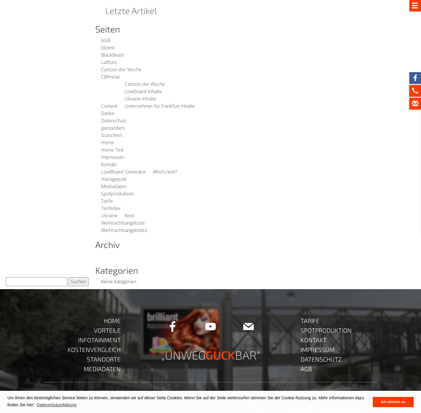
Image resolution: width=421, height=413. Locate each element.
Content (109, 106)
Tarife (107, 201)
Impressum (113, 157)
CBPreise (110, 77)
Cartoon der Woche (121, 69)
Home (107, 142)
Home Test (112, 150)
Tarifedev (110, 208)
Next (129, 215)
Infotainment (99, 339)
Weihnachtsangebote (123, 223)
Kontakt (109, 164)
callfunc (109, 62)
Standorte (104, 359)
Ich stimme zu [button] (393, 402)
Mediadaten (113, 186)
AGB (106, 40)
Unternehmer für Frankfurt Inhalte (160, 106)
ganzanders (113, 128)
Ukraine (109, 215)
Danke (107, 113)
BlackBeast (112, 55)
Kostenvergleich (94, 349)
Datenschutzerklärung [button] (56, 404)
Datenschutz (114, 120)
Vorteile (107, 330)
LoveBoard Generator (123, 172)
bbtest (108, 47)
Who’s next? (165, 172)
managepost (114, 179)
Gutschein (111, 135)
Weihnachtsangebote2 (124, 230)
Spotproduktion (117, 193)
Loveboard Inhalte (143, 91)
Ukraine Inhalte (140, 99)
